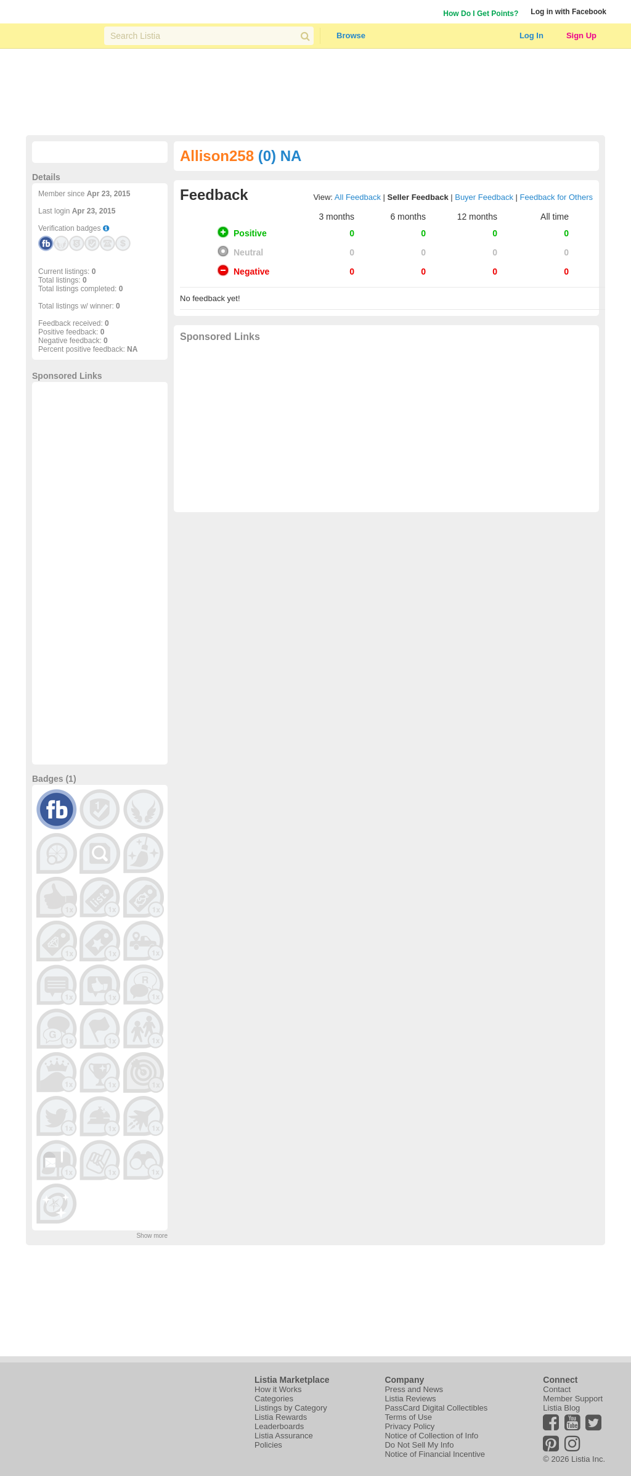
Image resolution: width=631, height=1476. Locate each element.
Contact (557, 1389)
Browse (350, 35)
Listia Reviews (410, 1398)
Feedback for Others (556, 197)
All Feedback (358, 197)
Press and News (414, 1389)
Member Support (573, 1398)
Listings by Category (290, 1407)
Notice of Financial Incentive (435, 1454)
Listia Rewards (280, 1417)
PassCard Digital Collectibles (436, 1407)
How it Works (277, 1389)
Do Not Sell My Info (419, 1444)
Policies (268, 1444)
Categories (273, 1398)
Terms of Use (408, 1417)
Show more (152, 1235)
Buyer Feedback (484, 197)
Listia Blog (561, 1407)
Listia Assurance (283, 1435)
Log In (531, 35)
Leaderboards (279, 1426)
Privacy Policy (409, 1426)
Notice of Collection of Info (431, 1435)
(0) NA (280, 155)
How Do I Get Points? (480, 13)
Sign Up (581, 35)
